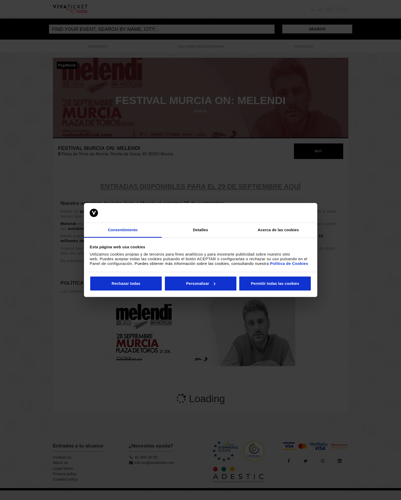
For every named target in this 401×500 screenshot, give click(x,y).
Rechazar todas (126, 283)
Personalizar (200, 283)
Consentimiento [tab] (123, 230)
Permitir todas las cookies (275, 283)
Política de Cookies (289, 263)
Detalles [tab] (200, 230)
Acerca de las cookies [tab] (278, 230)
